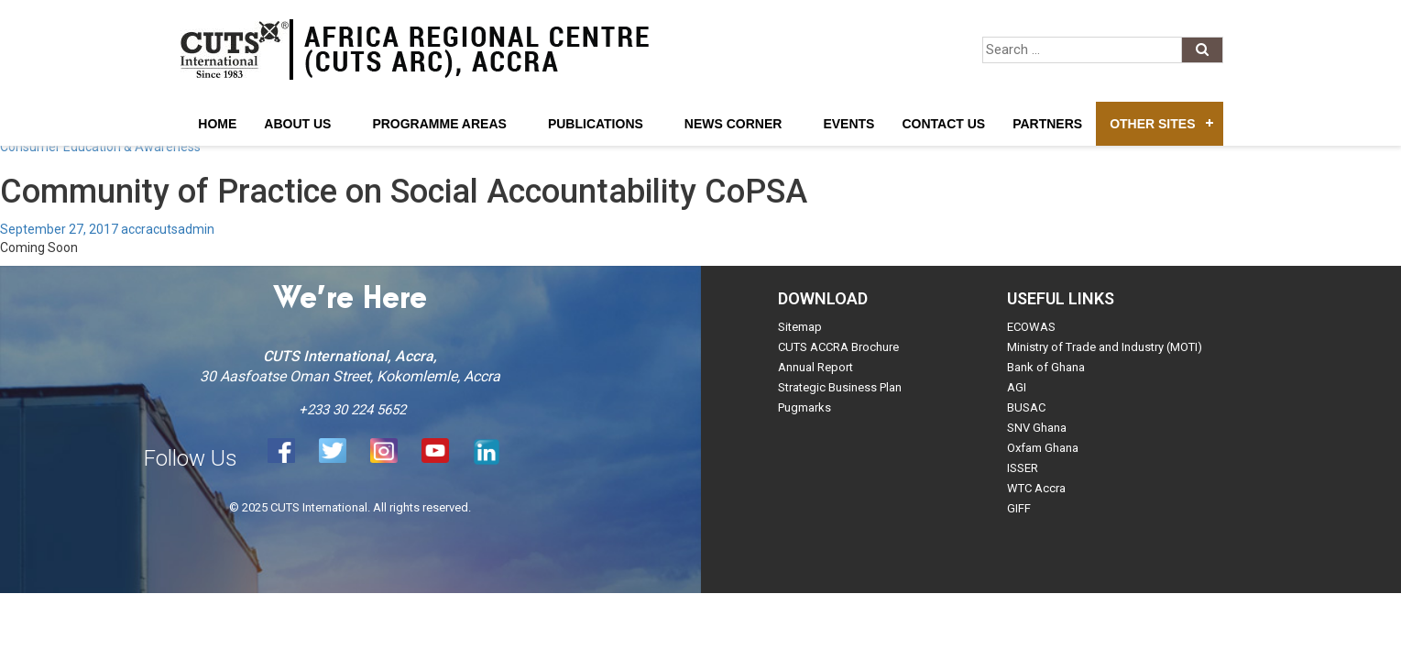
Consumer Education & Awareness (100, 146)
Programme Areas (439, 123)
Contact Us (943, 123)
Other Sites (1152, 123)
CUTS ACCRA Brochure (838, 347)
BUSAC (1026, 407)
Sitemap (800, 327)
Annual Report (815, 367)
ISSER (1022, 468)
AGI (1016, 387)
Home (217, 123)
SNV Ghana (1037, 427)
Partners (1047, 123)
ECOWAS (1031, 327)
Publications (595, 123)
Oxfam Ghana (1042, 448)
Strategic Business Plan (840, 387)
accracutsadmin (167, 229)
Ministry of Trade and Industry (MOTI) (1104, 347)
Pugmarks (804, 407)
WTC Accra (1036, 488)
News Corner (733, 123)
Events (848, 123)
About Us (297, 123)
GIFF (1019, 508)
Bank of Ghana (1046, 367)
